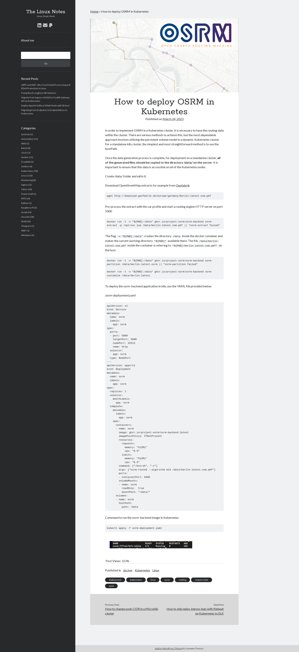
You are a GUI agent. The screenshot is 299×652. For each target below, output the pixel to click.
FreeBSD (25, 161)
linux (153, 579)
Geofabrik (183, 185)
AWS (23, 143)
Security (25, 216)
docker (24, 157)
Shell (23, 221)
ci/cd (23, 152)
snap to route (201, 579)
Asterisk (25, 134)
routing (182, 579)
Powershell (27, 193)
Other (24, 189)
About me (27, 40)
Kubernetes (27, 171)
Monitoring (27, 180)
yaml (111, 585)
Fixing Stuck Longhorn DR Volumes (38, 92)
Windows (26, 235)
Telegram (26, 226)
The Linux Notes (45, 12)
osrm (167, 579)
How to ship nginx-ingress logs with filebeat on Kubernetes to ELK (195, 611)
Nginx (24, 184)
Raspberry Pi (27, 207)
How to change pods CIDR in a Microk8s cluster (131, 611)
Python (24, 203)
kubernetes (136, 579)
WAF (23, 230)
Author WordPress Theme (168, 648)
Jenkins (25, 166)
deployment (115, 579)
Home (94, 11)
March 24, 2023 (173, 119)
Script (24, 212)
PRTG (24, 198)
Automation (27, 138)
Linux (24, 175)
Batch (24, 148)
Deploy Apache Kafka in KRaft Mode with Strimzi (45, 105)
